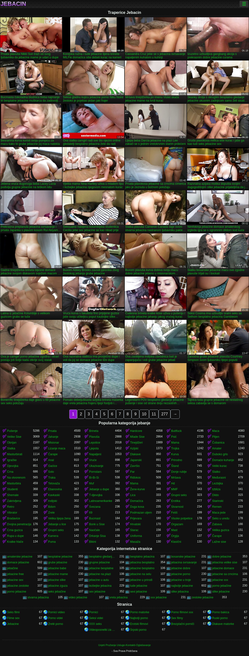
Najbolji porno (139, 618)
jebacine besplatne (101, 568)
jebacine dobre (180, 568)
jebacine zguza (58, 585)
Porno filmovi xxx (182, 612)
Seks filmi (13, 612)
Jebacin (13, 4)
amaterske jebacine (19, 556)
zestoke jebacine (202, 597)
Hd (173, 483)
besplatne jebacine (60, 556)
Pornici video (56, 612)
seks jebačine (57, 591)
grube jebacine (57, 562)
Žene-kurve (137, 489)
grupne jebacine (99, 562)
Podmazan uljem (141, 512)
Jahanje (53, 436)
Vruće (93, 460)
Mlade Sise (137, 436)
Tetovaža (54, 483)
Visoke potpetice (182, 518)
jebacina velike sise (224, 562)
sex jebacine (97, 591)
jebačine (12, 568)
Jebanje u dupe (99, 489)
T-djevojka (95, 495)
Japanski (136, 460)
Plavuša (94, 436)
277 (164, 414)
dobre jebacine (221, 556)
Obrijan (12, 442)
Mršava (176, 477)
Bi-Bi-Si (94, 477)
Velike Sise (14, 436)
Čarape (53, 454)
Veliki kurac (219, 466)
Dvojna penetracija (19, 524)
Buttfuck (176, 431)
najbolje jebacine (182, 585)
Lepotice (94, 442)
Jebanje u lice (57, 524)
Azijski (134, 448)
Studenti (12, 489)
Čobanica (218, 442)
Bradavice (13, 518)
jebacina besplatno (142, 562)
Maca (215, 431)
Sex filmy (177, 618)
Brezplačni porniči (182, 624)
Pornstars (95, 471)
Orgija (175, 536)
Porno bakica (220, 612)
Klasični (176, 541)
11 (154, 414)
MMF (174, 489)
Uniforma (136, 536)
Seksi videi (96, 618)
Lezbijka (217, 483)
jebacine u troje (181, 580)
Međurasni (219, 477)
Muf (91, 483)
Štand (175, 466)
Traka (51, 477)
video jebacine (78, 597)
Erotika (175, 501)
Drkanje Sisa (97, 536)
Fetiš (174, 512)
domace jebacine (18, 562)
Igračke (12, 460)
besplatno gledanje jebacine (102, 556)
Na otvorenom (16, 477)
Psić (174, 436)
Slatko (216, 471)
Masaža (135, 541)
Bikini (92, 541)
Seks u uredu (220, 518)
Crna (10, 471)
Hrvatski (135, 524)
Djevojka (12, 466)
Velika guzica (220, 530)
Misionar (53, 442)
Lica (132, 495)
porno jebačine (221, 585)
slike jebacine (221, 591)
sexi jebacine (138, 591)
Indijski (52, 501)
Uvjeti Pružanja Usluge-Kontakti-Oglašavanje (124, 645)
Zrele (51, 512)
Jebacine (13, 624)
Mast (174, 530)
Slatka (11, 448)
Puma (52, 541)
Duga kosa (137, 506)
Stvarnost (177, 506)
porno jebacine (16, 591)
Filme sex (13, 618)
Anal (51, 460)
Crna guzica (15, 530)
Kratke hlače (15, 541)
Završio (135, 466)
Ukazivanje (96, 466)
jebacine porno (180, 574)
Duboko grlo (220, 454)
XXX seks (95, 624)
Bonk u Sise (97, 524)
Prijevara (136, 518)
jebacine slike (57, 580)
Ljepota (93, 448)
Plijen (215, 436)
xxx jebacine (159, 597)
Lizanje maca (56, 448)
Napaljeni (95, 454)
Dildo (215, 495)
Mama (175, 442)
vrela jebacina (119, 597)
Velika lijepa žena (59, 518)
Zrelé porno (55, 624)
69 (90, 512)
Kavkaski (54, 495)
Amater (217, 448)
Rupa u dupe (15, 536)
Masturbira (14, 483)
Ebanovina (55, 489)
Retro (10, 506)
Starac (134, 530)
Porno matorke (139, 612)
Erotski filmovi (139, 624)
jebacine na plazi (100, 574)
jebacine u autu (99, 580)
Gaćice (52, 466)
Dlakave (135, 454)
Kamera (53, 536)
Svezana (94, 506)
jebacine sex (15, 580)
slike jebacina (180, 591)
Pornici (93, 612)
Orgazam (177, 524)
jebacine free (15, 574)
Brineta (93, 431)
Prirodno (176, 460)
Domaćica (136, 501)
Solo (51, 471)
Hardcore (136, 431)
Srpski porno (138, 629)
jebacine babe (57, 568)
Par (132, 471)
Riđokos (135, 477)
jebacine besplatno (142, 568)
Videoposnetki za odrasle (102, 629)
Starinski (217, 501)
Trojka (175, 448)
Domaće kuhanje (223, 460)
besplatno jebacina (142, 556)
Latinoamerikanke (100, 501)
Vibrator (12, 512)
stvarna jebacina (38, 597)
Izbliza (216, 489)
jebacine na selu (140, 574)
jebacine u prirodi (141, 580)
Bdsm (52, 506)
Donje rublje (179, 471)
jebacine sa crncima (225, 574)
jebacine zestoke (18, 585)
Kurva (175, 454)
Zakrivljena (14, 501)
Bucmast (94, 518)
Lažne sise (219, 541)
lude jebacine (138, 585)
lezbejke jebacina (100, 585)
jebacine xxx (220, 580)
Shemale (12, 495)
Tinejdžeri (136, 442)
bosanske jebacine (183, 556)
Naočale (94, 530)
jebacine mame (58, 574)
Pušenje (12, 431)
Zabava (217, 524)
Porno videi (55, 618)
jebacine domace (223, 568)
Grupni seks (179, 495)
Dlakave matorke (223, 624)
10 (144, 414)
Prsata (52, 431)
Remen (217, 506)
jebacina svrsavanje (184, 562)
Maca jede (218, 512)
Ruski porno (220, 618)
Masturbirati (14, 454)
